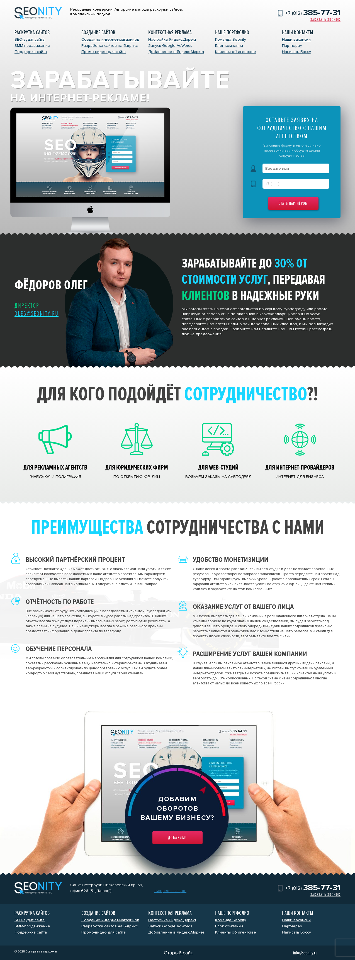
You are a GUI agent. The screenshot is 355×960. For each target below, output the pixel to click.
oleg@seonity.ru (36, 314)
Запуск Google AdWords (170, 45)
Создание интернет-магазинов (110, 39)
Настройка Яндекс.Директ (172, 39)
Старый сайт (178, 953)
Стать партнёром (293, 203)
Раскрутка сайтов (32, 32)
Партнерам (292, 45)
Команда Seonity (230, 39)
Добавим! (177, 837)
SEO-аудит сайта (29, 39)
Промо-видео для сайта (103, 51)
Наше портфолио (232, 32)
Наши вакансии (296, 39)
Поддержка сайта (30, 51)
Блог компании (229, 45)
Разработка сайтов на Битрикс (109, 45)
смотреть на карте (170, 890)
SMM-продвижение (32, 45)
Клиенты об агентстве (235, 51)
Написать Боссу (296, 51)
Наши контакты (297, 32)
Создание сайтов (98, 32)
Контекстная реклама (170, 32)
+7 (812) (313, 13)
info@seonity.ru (305, 953)
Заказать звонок (325, 19)
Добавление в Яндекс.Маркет (176, 51)
